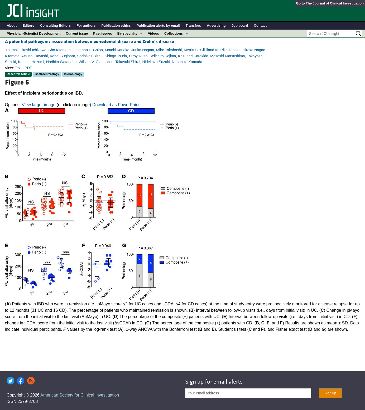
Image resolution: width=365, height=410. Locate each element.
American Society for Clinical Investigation (79, 395)
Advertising (216, 25)
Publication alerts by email (158, 25)
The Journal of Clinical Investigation (335, 3)
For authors (85, 25)
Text (18, 68)
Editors (28, 25)
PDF (28, 68)
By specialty (127, 33)
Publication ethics (116, 25)
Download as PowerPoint (116, 104)
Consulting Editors (55, 25)
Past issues (102, 33)
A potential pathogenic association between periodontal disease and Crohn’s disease (89, 42)
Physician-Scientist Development (33, 33)
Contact (260, 25)
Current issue (77, 33)
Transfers (193, 25)
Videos (153, 33)
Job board (240, 25)
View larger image (39, 104)
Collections (173, 33)
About (12, 25)
